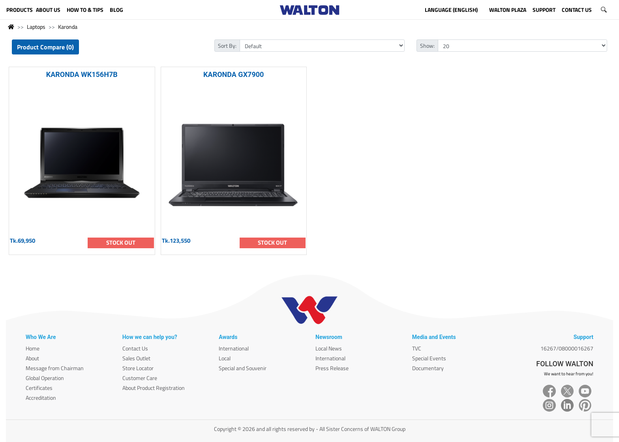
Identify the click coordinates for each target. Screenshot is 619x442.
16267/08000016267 (566, 348)
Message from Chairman (55, 368)
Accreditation (41, 397)
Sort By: (227, 45)
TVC (416, 348)
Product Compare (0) (45, 47)
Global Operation (45, 378)
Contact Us (135, 348)
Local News (328, 348)
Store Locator (138, 368)
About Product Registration (153, 388)
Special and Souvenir (242, 368)
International (234, 348)
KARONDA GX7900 (233, 74)
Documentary (428, 368)
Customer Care (139, 378)
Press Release (332, 368)
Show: (427, 45)
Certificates (39, 388)
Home (32, 348)
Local (225, 358)
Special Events (429, 358)
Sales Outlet (136, 358)
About (32, 358)
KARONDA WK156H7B (82, 74)
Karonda (67, 26)
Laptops (36, 26)
